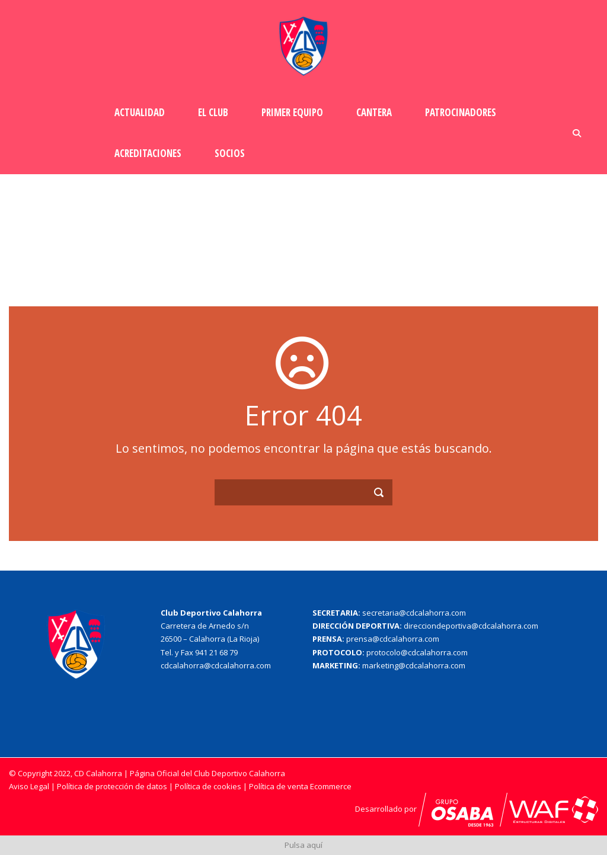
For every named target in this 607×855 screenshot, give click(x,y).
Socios (230, 153)
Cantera (374, 112)
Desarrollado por (431, 808)
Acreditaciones (147, 153)
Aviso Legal (29, 786)
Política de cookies (209, 786)
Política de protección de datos (112, 786)
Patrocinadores (460, 112)
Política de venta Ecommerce (300, 786)
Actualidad (139, 112)
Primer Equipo (292, 112)
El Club (213, 112)
